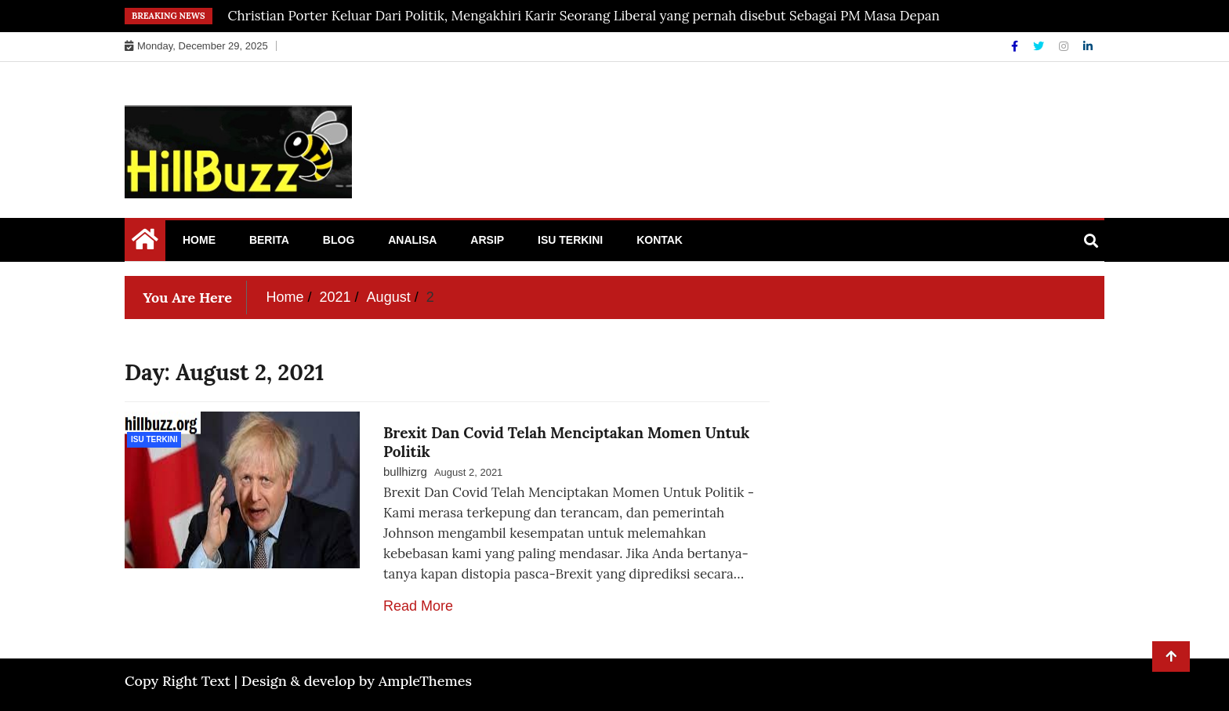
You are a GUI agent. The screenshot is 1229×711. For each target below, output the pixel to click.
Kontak (659, 240)
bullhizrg (405, 471)
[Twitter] (1040, 46)
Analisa (412, 240)
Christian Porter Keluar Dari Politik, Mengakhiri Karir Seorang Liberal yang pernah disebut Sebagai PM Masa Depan (584, 15)
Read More (418, 606)
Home (199, 240)
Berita (269, 240)
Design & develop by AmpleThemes (356, 681)
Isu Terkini (570, 240)
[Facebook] (1016, 46)
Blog (338, 240)
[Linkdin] (1088, 46)
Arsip (487, 240)
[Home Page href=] (145, 243)
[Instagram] (1065, 46)
